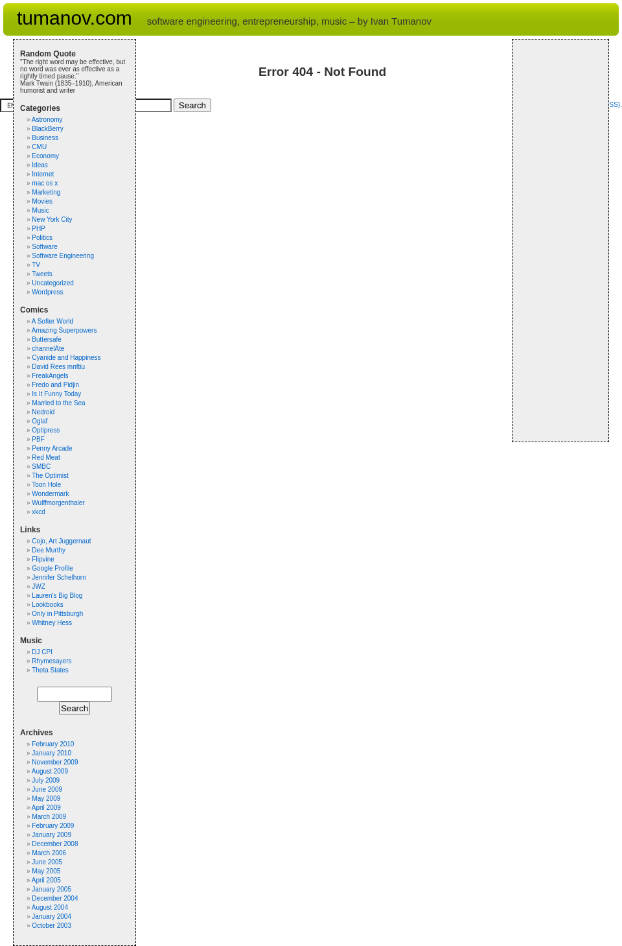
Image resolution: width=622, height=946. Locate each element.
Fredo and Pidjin (55, 384)
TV (36, 264)
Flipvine (43, 559)
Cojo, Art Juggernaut (61, 541)
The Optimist (50, 475)
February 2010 (53, 744)
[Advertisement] (558, 240)
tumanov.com (74, 18)
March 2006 (49, 853)
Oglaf (39, 421)
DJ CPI (42, 652)
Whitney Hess (52, 622)
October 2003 (51, 925)
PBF (38, 439)
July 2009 (46, 780)
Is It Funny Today (56, 393)
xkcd (38, 511)
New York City (52, 219)
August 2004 (50, 907)
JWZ (38, 586)
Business (45, 137)
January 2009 (51, 834)
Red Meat (46, 457)
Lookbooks (47, 604)
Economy (45, 156)
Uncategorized (52, 283)
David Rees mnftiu (58, 366)
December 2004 (55, 898)
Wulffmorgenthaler (58, 502)
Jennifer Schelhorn (59, 577)
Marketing (46, 192)
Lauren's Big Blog (57, 595)
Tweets (42, 274)
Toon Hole (46, 484)
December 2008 (55, 843)
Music (40, 210)
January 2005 (51, 889)
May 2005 (46, 871)
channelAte (48, 348)
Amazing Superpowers (64, 330)
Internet (43, 174)
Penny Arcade (52, 448)
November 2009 (55, 762)
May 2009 (46, 798)
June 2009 (47, 789)
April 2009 (46, 807)
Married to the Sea (58, 403)
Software (44, 246)
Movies (42, 201)
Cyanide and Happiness (66, 357)
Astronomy (47, 119)
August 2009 (50, 771)
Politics (42, 237)
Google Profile (52, 568)
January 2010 (51, 753)
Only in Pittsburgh (57, 613)
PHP (38, 228)
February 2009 (53, 825)
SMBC (41, 466)
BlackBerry (47, 128)
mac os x (45, 183)
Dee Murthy (48, 550)
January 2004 (51, 916)
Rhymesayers (51, 661)
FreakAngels (50, 375)
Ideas (39, 165)
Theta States (50, 670)
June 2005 (47, 862)
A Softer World (52, 321)
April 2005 (46, 880)
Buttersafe (47, 339)
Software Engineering (63, 255)
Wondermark (50, 493)
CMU (39, 146)
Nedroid (43, 412)
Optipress (46, 430)
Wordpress (47, 292)
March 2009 (49, 816)
